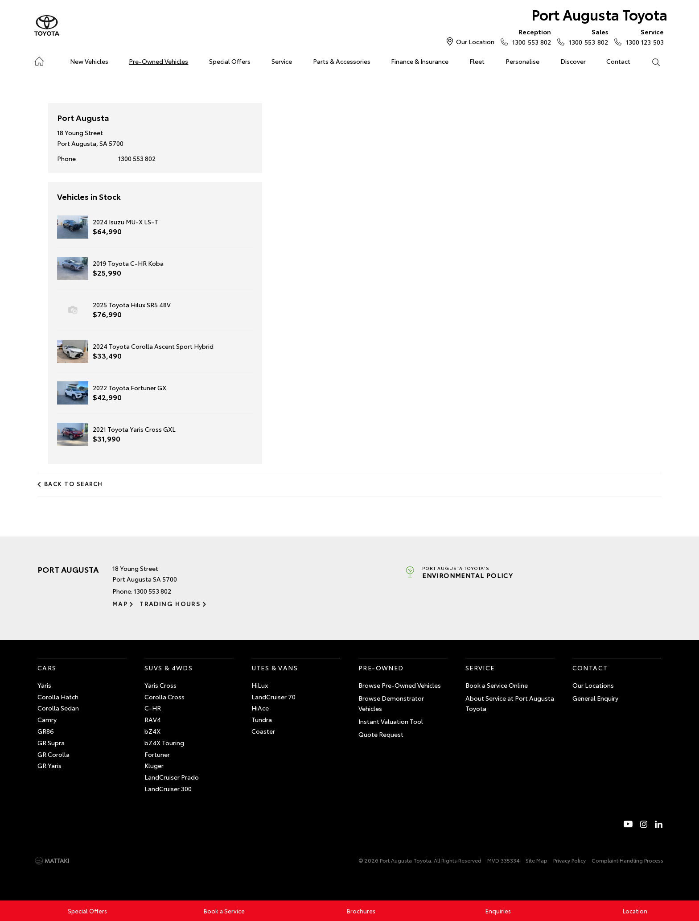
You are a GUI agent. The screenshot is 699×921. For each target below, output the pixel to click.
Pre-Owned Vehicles (158, 61)
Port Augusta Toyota (599, 14)
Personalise (522, 61)
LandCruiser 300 (168, 788)
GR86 (45, 731)
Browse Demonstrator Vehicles (391, 703)
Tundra (261, 719)
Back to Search (73, 483)
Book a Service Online (496, 685)
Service (281, 61)
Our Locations (593, 685)
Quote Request (380, 734)
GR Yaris (49, 765)
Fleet (477, 61)
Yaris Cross (160, 685)
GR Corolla (53, 754)
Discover (573, 61)
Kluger (154, 765)
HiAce (260, 707)
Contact (618, 61)
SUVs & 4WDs (168, 667)
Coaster (263, 731)
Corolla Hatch (57, 696)
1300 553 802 (529, 36)
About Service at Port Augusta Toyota (509, 703)
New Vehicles (89, 61)
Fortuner (157, 754)
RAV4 (152, 719)
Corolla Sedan (58, 707)
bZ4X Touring (164, 742)
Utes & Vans (274, 667)
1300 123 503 (643, 36)
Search (650, 61)
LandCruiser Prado (171, 776)
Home (39, 59)
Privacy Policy (569, 860)
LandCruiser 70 (273, 696)
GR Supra (51, 742)
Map (119, 603)
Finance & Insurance (419, 61)
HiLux (259, 685)
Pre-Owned (381, 667)
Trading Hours (170, 603)
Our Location (475, 41)
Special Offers (230, 61)
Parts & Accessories (341, 61)
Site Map (536, 860)
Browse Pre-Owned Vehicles (399, 685)
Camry (47, 719)
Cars (47, 667)
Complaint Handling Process (627, 860)
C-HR (152, 707)
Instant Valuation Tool (390, 721)
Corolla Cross (164, 696)
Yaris (44, 685)
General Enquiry (595, 698)
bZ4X (152, 731)
